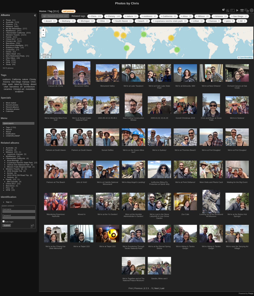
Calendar (10, 111)
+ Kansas (213, 21)
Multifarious (11, 31)
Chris (33, 82)
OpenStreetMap (246, 58)
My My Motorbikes (13, 28)
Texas (8, 20)
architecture (29, 86)
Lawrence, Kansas (15, 154)
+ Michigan (86, 21)
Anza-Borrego (13, 160)
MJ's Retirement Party (15, 56)
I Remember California (15, 33)
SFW (8, 62)
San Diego (16, 82)
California (16, 79)
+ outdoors (149, 16)
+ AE (241, 21)
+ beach (142, 21)
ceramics (8, 89)
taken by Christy (21, 84)
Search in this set (57, 16)
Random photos (12, 109)
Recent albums (12, 107)
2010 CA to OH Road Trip (18, 175)
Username (6, 209)
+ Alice (186, 16)
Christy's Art (11, 41)
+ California (168, 16)
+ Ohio (103, 21)
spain (10, 84)
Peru (8, 60)
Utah (6, 86)
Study (8, 64)
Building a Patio (12, 47)
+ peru (228, 21)
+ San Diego (239, 16)
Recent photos (12, 105)
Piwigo (250, 293)
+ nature (131, 16)
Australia (9, 22)
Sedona (10, 177)
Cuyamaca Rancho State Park (20, 162)
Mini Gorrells (12, 181)
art (21, 86)
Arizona (6, 82)
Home (42, 11)
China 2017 (11, 39)
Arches (10, 173)
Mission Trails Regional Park (19, 167)
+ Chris (95, 16)
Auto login (7, 222)
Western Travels (13, 35)
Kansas (25, 82)
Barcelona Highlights (14, 45)
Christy (32, 79)
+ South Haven (123, 21)
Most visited (11, 103)
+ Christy (113, 16)
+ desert (50, 21)
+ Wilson (202, 16)
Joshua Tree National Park (18, 165)
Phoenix (9, 24)
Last (162, 288)
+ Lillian (197, 21)
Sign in (9, 202)
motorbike (30, 89)
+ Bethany (67, 21)
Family (9, 37)
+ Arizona (220, 16)
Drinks (8, 52)
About (8, 131)
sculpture (19, 91)
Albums (5, 15)
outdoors (7, 79)
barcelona (14, 86)
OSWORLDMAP (13, 136)
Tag (50, 11)
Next (156, 288)
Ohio (4, 84)
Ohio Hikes (10, 58)
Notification (10, 134)
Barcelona (10, 43)
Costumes (10, 49)
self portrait (68, 11)
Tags (8, 127)
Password (6, 215)
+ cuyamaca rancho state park (169, 21)
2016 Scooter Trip (14, 171)
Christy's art (18, 89)
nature (25, 79)
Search (9, 129)
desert (33, 84)
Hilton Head (11, 54)
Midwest (9, 26)
